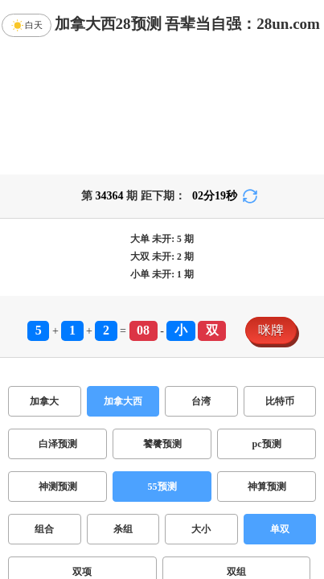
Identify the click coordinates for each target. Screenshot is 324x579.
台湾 (201, 401)
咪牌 (271, 330)
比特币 (279, 401)
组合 (44, 529)
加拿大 (44, 401)
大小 (201, 529)
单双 (279, 529)
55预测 (162, 486)
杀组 (123, 529)
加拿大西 (123, 401)
